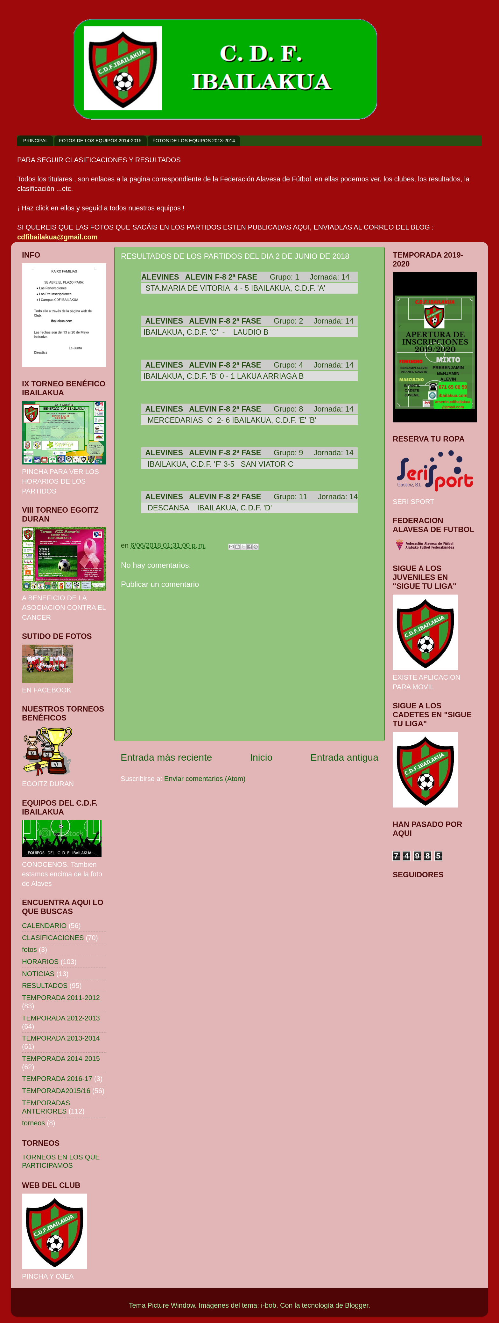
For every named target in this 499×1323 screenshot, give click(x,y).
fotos (29, 950)
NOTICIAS (38, 974)
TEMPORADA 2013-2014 (61, 1038)
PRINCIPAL (35, 140)
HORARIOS (40, 962)
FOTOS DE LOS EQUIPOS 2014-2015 (100, 140)
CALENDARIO (44, 926)
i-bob (268, 1305)
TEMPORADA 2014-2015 (61, 1059)
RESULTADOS (44, 986)
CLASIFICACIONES (53, 938)
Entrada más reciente (166, 757)
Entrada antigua (345, 757)
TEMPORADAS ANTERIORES (46, 1107)
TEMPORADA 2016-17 (57, 1079)
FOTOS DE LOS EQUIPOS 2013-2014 (193, 140)
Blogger (356, 1305)
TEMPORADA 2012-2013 (61, 1018)
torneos (33, 1123)
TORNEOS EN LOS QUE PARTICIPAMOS (61, 1161)
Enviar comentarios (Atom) (205, 779)
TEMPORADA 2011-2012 (61, 998)
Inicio (261, 757)
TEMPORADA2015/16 (56, 1091)
